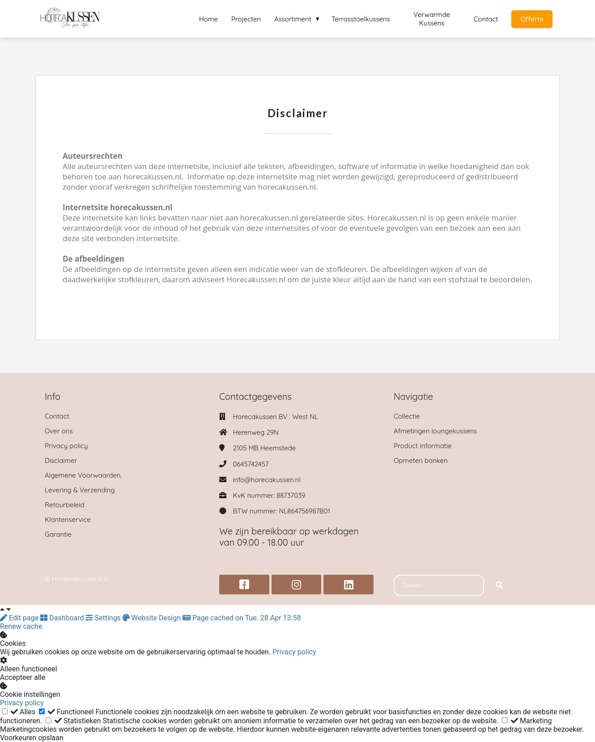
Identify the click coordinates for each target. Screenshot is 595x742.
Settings (103, 618)
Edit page (20, 618)
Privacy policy (294, 652)
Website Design (153, 618)
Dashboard (62, 618)
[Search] (499, 585)
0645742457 (250, 464)
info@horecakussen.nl (266, 479)
